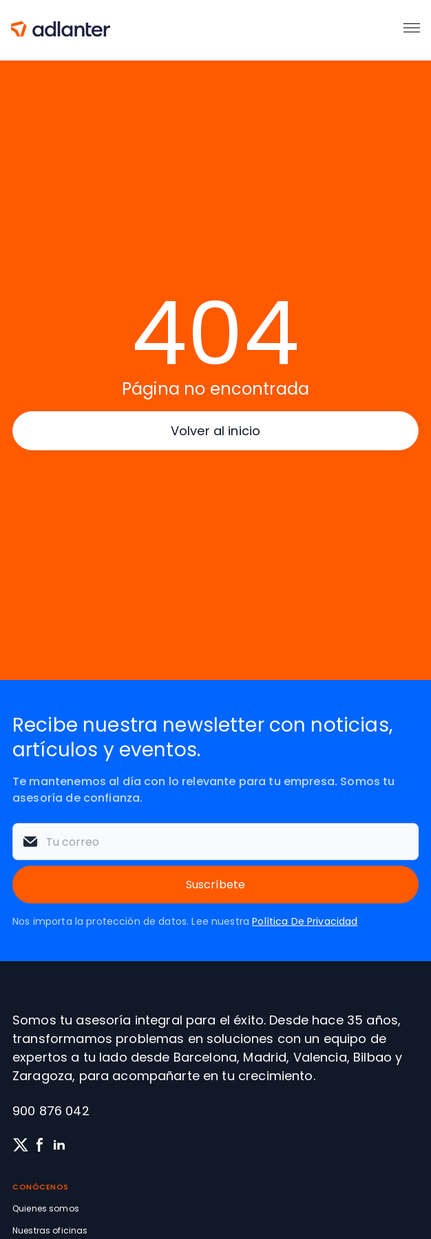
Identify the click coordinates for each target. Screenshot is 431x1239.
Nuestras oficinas (49, 1230)
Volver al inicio (215, 430)
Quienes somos (45, 1208)
